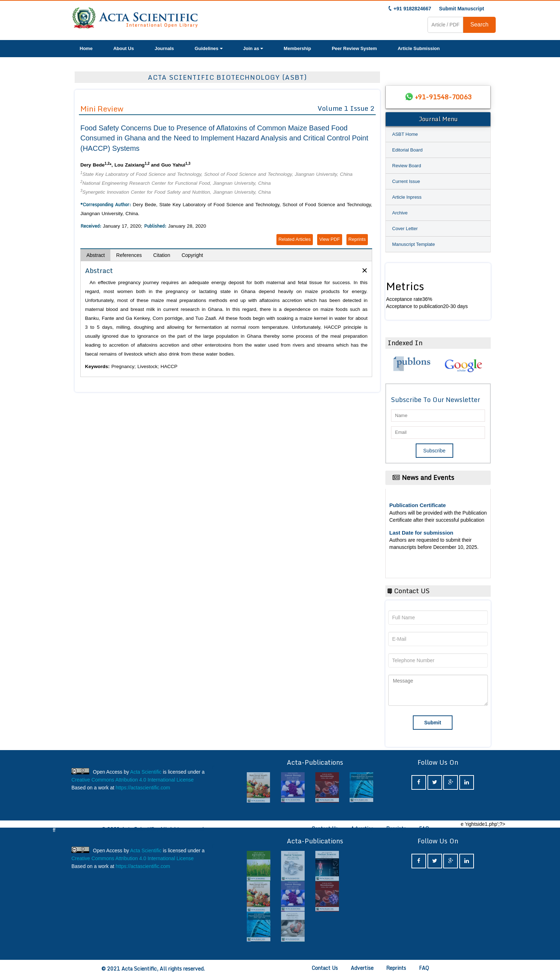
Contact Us (325, 828)
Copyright (192, 255)
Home (86, 48)
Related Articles (295, 239)
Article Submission (419, 48)
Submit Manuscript (461, 8)
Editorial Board (407, 150)
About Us (123, 48)
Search (479, 24)
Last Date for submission (421, 533)
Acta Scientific (145, 772)
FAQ (424, 828)
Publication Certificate (417, 505)
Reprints (357, 239)
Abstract (95, 255)
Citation (161, 255)
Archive (400, 212)
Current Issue (406, 181)
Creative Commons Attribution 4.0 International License (132, 780)
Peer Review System (354, 48)
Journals (164, 48)
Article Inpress (406, 197)
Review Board (406, 165)
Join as (253, 48)
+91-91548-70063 (443, 96)
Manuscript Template (413, 244)
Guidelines (208, 48)
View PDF (329, 239)
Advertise (362, 828)
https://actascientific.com (143, 787)
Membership (297, 48)
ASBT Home (405, 134)
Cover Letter (405, 228)
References (129, 255)
